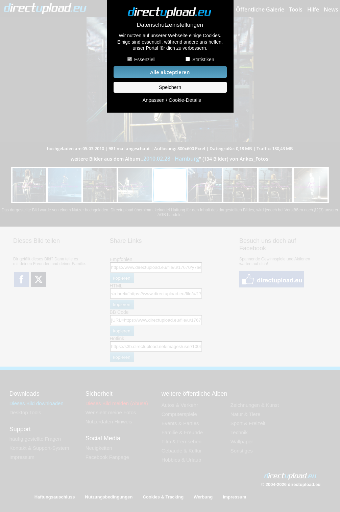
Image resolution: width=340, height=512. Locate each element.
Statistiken (203, 59)
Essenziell (144, 59)
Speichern (170, 87)
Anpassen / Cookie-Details (171, 100)
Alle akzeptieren (170, 72)
